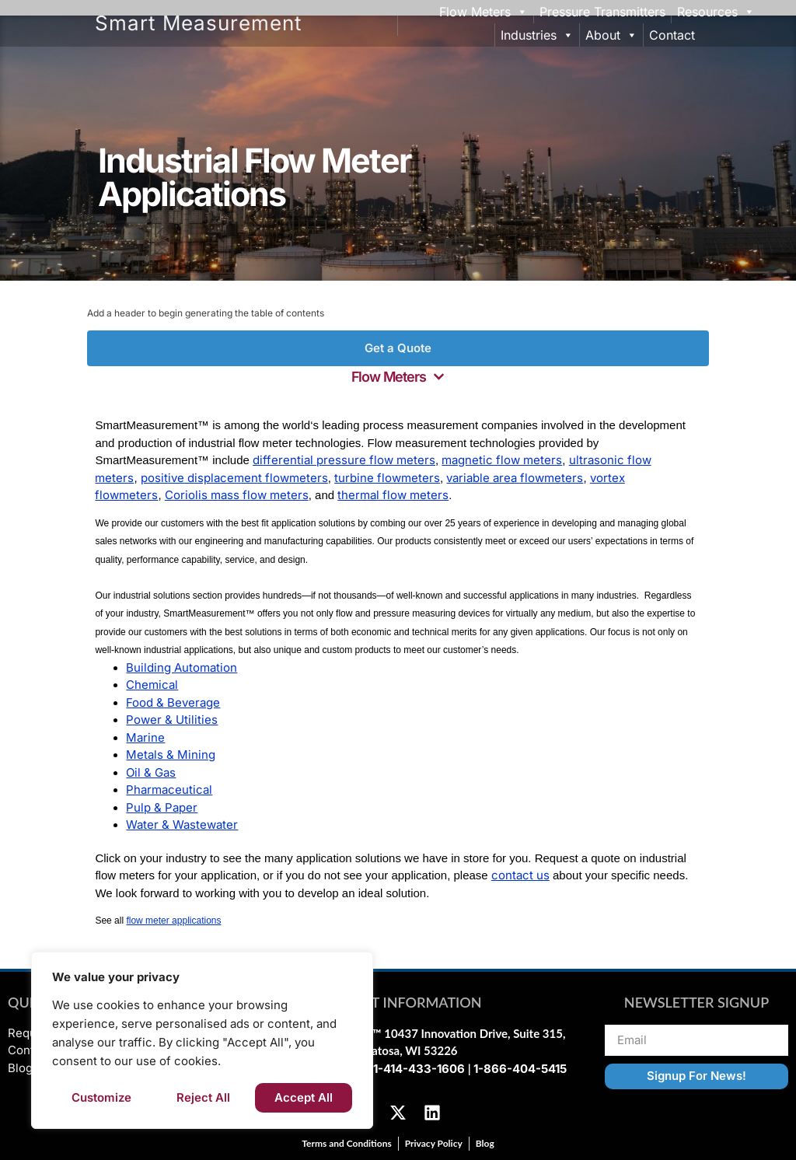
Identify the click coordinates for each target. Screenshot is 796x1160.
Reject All (203, 1097)
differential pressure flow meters (344, 459)
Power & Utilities (172, 719)
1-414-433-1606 (419, 1068)
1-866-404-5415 (520, 1068)
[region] (202, 1041)
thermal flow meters (393, 494)
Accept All (303, 1097)
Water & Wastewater (182, 824)
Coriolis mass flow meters (237, 494)
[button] (398, 377)
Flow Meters (483, 11)
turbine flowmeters (387, 477)
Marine (145, 737)
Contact (672, 35)
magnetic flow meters (502, 459)
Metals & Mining (170, 754)
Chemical (152, 684)
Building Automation (181, 667)
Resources (716, 11)
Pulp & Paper (161, 807)
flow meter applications (173, 920)
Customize (101, 1097)
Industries (537, 35)
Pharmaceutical (169, 789)
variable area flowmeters (514, 477)
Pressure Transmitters (602, 11)
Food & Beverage (173, 702)
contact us (520, 875)
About (611, 35)
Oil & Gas (151, 772)
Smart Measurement (198, 23)
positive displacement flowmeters (234, 477)
